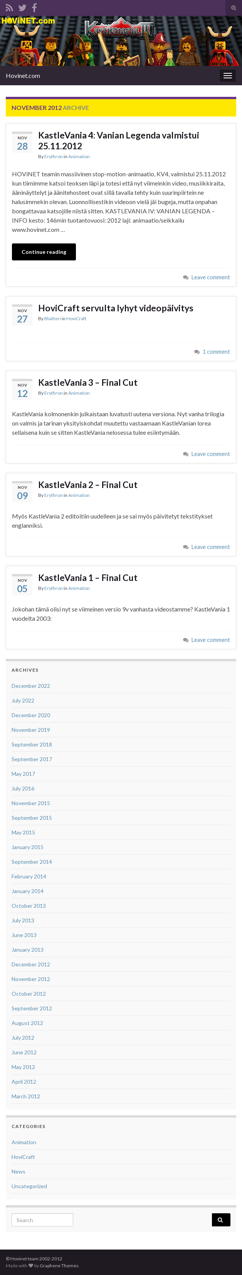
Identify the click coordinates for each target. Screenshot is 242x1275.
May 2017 (23, 773)
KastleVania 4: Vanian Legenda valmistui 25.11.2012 (118, 140)
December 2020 (31, 715)
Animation (79, 156)
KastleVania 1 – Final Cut (88, 577)
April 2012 (24, 1081)
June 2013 (24, 935)
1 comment (216, 351)
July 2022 (23, 700)
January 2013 (28, 949)
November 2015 (31, 803)
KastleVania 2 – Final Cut (88, 484)
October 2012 (29, 993)
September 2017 (32, 759)
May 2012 (23, 1067)
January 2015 (28, 847)
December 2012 (31, 964)
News (18, 1171)
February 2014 (29, 876)
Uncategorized (29, 1186)
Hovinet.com (23, 75)
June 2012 (24, 1052)
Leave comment (211, 277)
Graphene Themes (59, 1265)
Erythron (53, 156)
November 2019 (31, 729)
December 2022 (31, 685)
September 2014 (32, 861)
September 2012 (32, 1008)
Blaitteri (52, 318)
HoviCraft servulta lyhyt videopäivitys (115, 307)
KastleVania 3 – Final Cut (88, 382)
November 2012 (31, 979)
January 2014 (28, 891)
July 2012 (23, 1037)
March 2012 (26, 1096)
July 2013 (23, 920)
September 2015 (32, 817)
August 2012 (27, 1023)
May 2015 (23, 832)
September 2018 (32, 744)
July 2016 (23, 788)
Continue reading (44, 251)
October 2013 (29, 905)
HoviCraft (76, 318)
